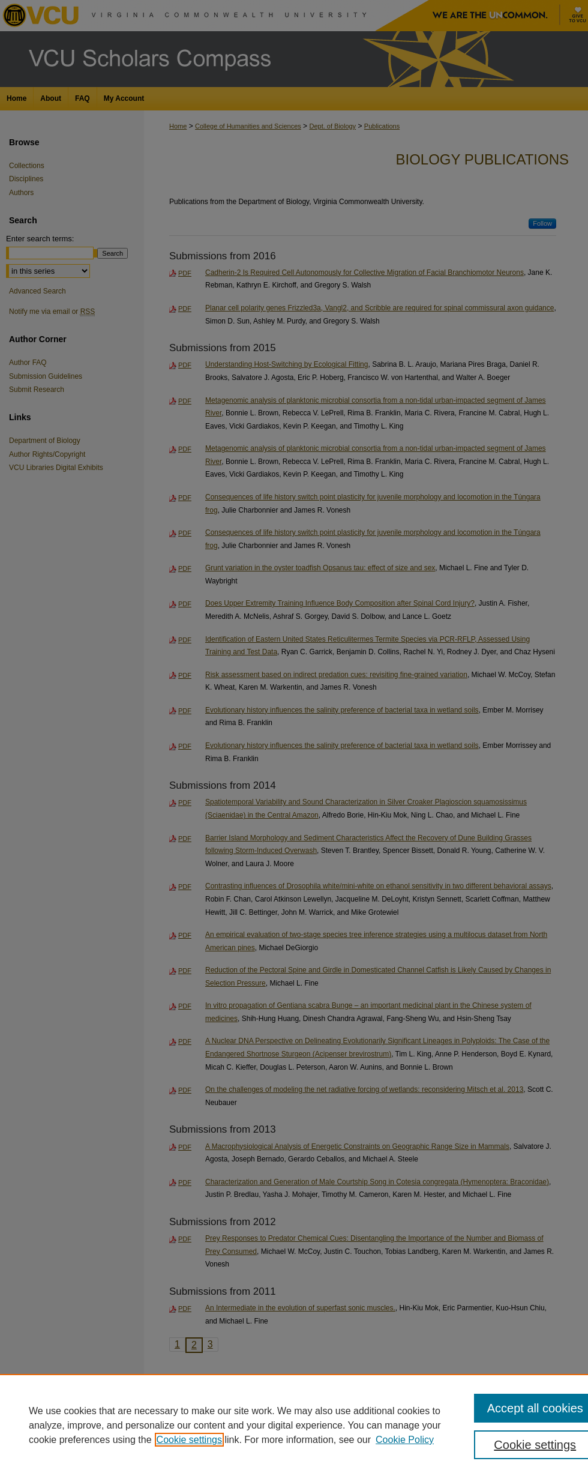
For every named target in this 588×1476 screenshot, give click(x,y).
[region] (294, 1425)
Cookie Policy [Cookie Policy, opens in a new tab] (405, 1440)
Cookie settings (189, 1440)
